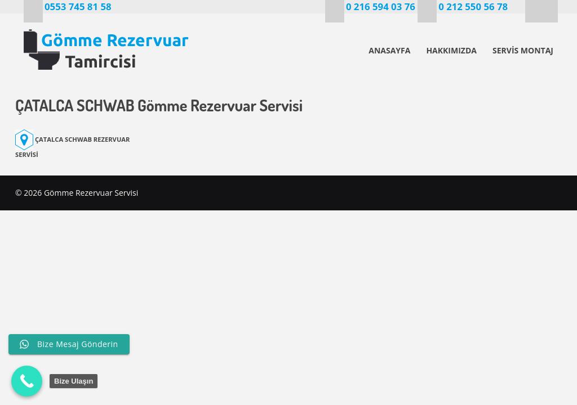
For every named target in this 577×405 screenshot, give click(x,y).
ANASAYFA (389, 50)
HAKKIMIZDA (451, 50)
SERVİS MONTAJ (522, 50)
